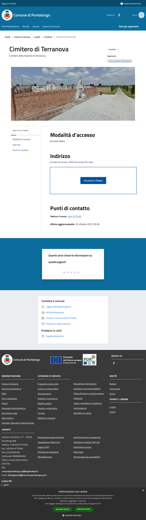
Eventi (113, 412)
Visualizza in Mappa (93, 180)
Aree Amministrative (11, 388)
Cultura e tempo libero (48, 388)
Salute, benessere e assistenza (88, 403)
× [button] (143, 490)
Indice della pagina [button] (20, 130)
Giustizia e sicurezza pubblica (87, 388)
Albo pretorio (8, 418)
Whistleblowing (45, 457)
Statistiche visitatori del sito (87, 442)
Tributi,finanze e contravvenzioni (89, 393)
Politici (5, 403)
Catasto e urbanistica (47, 408)
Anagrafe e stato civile (48, 383)
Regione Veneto (9, 3)
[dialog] (73, 504)
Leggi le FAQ (43, 447)
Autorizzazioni (80, 408)
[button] (73, 515)
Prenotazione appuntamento (51, 437)
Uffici (4, 393)
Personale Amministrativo (14, 408)
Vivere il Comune (22, 36)
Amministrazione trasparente (87, 437)
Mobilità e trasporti (46, 418)
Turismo (41, 413)
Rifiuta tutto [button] (83, 509)
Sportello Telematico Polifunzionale (18, 423)
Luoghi (37, 36)
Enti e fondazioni (9, 398)
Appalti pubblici (45, 403)
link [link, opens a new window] (99, 503)
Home (7, 36)
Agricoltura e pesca (82, 413)
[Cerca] (141, 15)
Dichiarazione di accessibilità (87, 457)
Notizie (113, 383)
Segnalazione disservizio (49, 442)
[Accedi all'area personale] (130, 3)
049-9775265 (74, 216)
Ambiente (78, 398)
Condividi (113, 49)
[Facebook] (117, 15)
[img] (33, 129)
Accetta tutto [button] (62, 509)
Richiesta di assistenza (48, 452)
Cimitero (48, 36)
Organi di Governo (10, 383)
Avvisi (112, 393)
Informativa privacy (82, 447)
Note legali (78, 452)
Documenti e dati (9, 413)
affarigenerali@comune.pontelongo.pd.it (27, 475)
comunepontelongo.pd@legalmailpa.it (20, 471)
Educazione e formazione (85, 383)
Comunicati (115, 388)
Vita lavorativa (44, 393)
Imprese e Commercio (48, 398)
